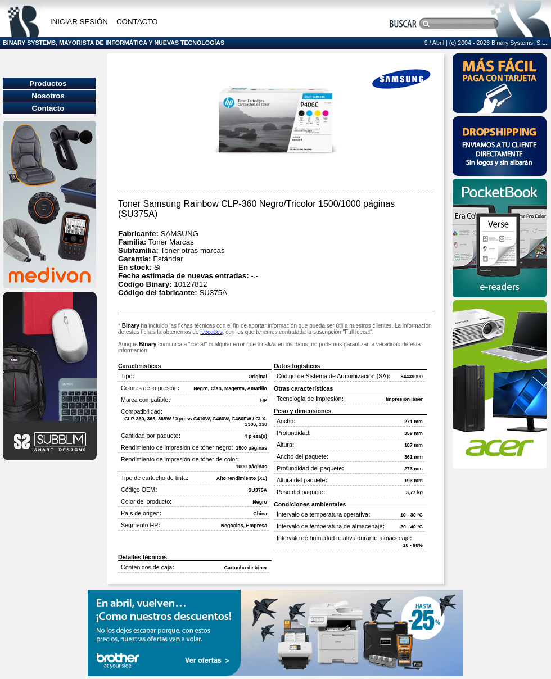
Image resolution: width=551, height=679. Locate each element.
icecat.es (211, 332)
